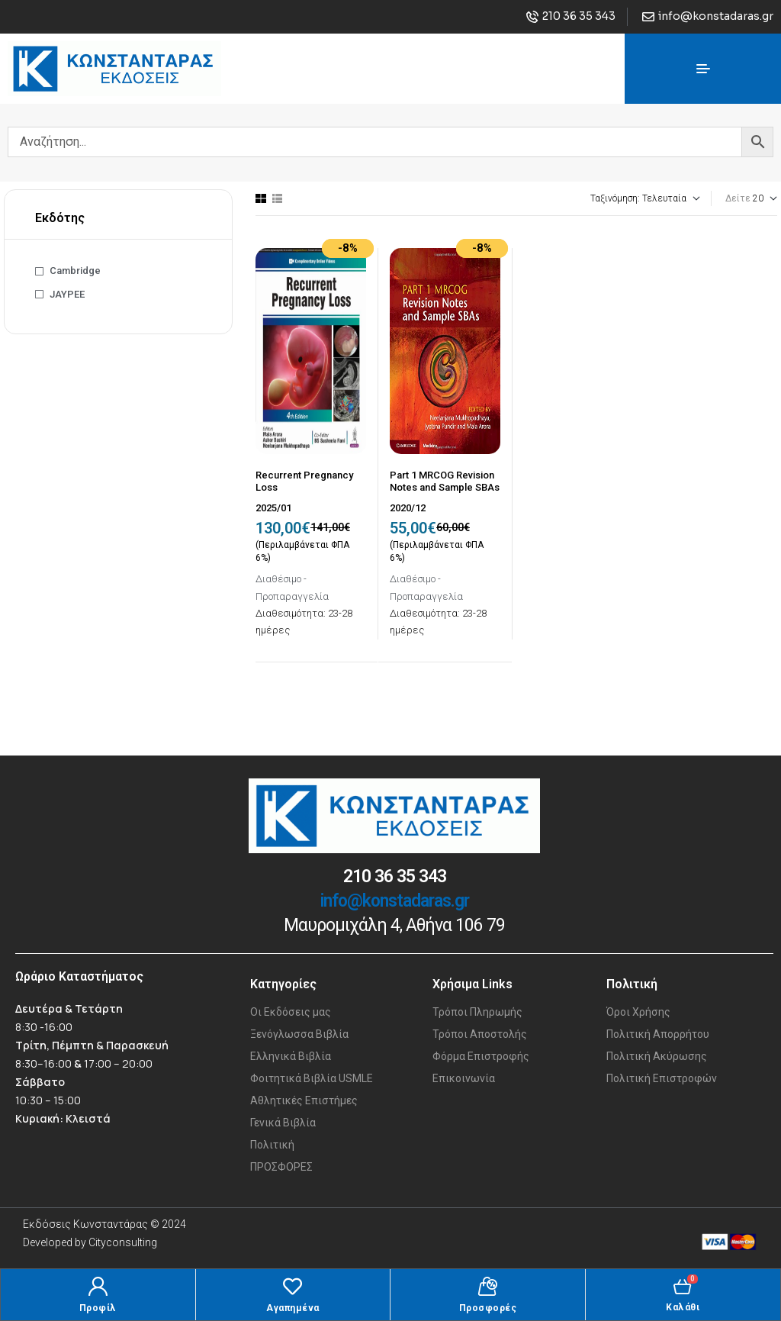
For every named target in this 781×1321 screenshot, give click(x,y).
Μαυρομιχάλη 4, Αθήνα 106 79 (394, 925)
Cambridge (75, 270)
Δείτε (737, 198)
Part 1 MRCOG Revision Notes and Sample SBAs (445, 481)
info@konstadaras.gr (394, 901)
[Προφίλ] (98, 1286)
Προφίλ (98, 1308)
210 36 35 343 (394, 876)
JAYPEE (67, 294)
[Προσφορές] (487, 1286)
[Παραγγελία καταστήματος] (603, 198)
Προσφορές (488, 1308)
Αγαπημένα (293, 1308)
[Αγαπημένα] (292, 1286)
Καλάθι (682, 1307)
